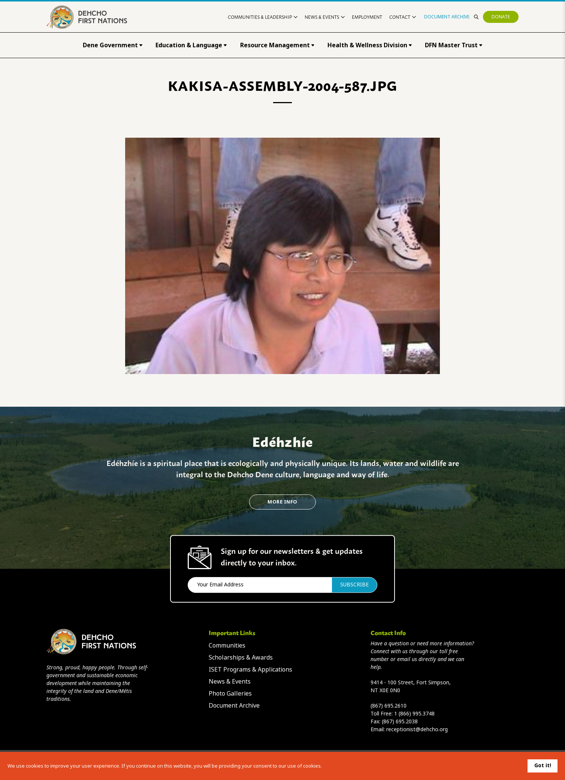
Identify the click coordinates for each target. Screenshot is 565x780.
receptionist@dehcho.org (417, 729)
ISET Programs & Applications (250, 669)
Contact (402, 16)
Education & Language (191, 45)
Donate (501, 17)
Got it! (542, 765)
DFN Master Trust (453, 45)
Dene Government (112, 45)
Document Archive (446, 17)
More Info (282, 501)
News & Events (325, 16)
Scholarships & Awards (241, 657)
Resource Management (277, 45)
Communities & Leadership (262, 16)
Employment (367, 16)
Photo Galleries (230, 693)
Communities (227, 645)
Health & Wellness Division (369, 45)
